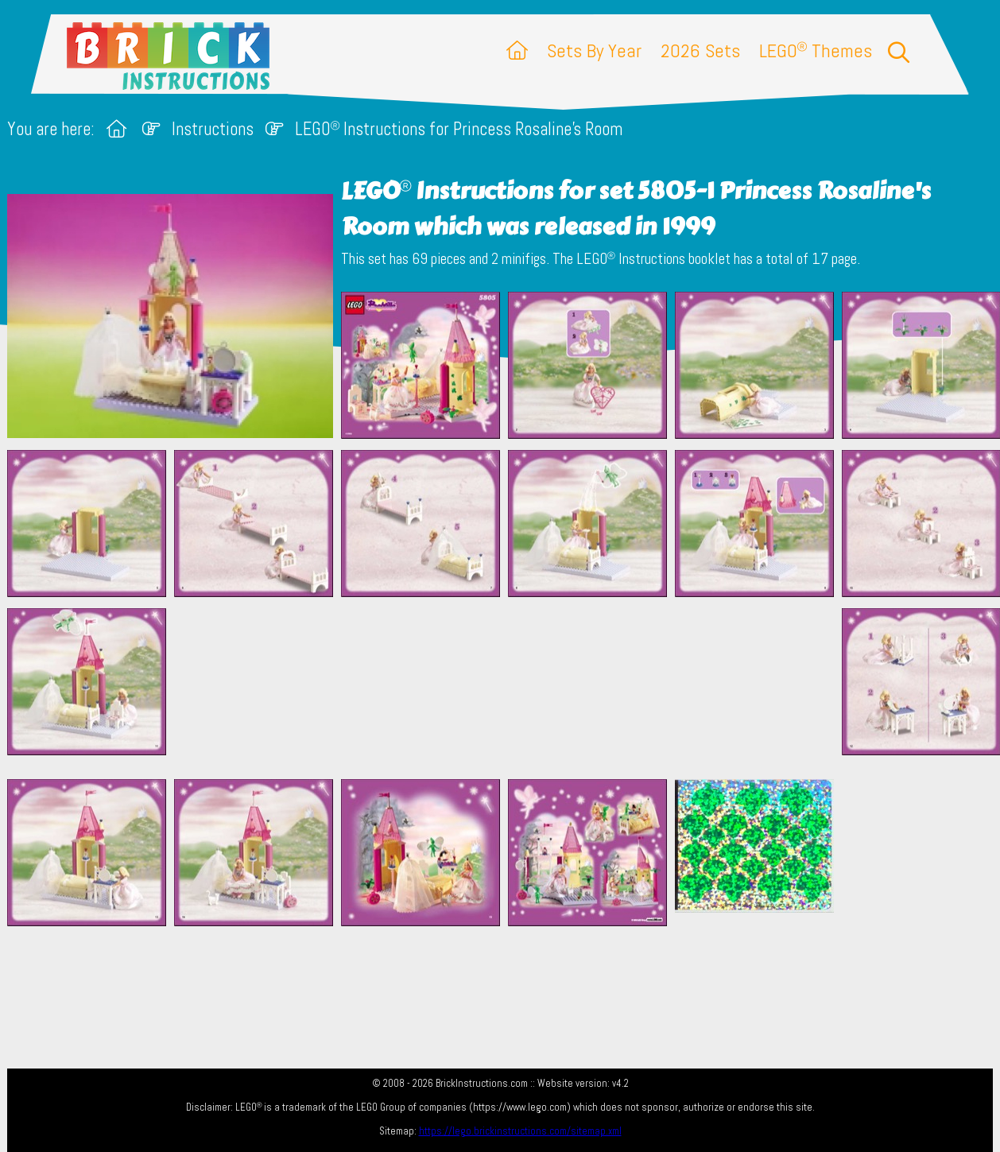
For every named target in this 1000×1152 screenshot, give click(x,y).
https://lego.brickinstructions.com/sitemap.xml (520, 1131)
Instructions (213, 129)
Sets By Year (594, 50)
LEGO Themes (815, 50)
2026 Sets (700, 50)
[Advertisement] (508, 687)
